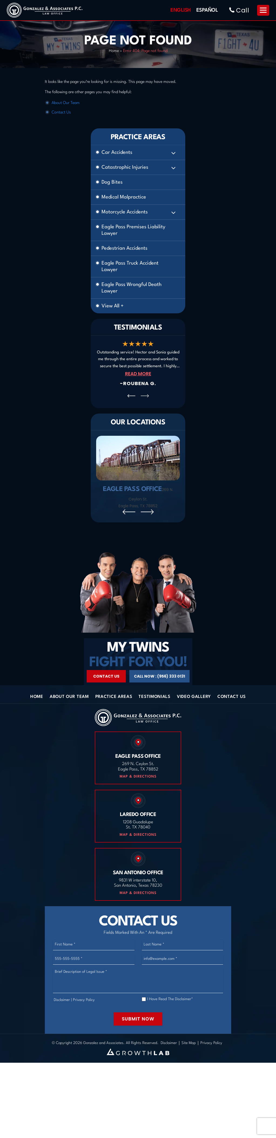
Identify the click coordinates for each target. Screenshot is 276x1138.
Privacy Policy (84, 1026)
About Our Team (66, 103)
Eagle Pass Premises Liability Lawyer (133, 230)
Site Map (188, 1069)
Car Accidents (117, 152)
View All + (113, 306)
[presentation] (131, 395)
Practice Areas (113, 723)
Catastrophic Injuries (125, 167)
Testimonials (154, 723)
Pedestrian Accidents (124, 248)
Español (207, 10)
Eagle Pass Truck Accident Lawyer (130, 266)
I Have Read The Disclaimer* (170, 1025)
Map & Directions (138, 803)
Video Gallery (194, 723)
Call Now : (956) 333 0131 (159, 702)
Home (114, 51)
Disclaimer (62, 1026)
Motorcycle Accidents (125, 212)
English (180, 10)
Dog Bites (112, 182)
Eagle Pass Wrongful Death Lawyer (131, 288)
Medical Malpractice (124, 197)
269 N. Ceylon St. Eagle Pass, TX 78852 (146, 498)
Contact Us (61, 112)
